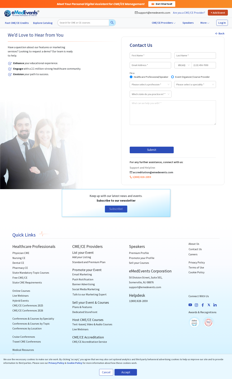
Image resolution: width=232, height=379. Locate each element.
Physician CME (20, 252)
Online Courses (21, 290)
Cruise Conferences (23, 336)
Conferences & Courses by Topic (31, 323)
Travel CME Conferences (26, 341)
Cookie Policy (196, 272)
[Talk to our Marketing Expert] (89, 294)
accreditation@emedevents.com (153, 172)
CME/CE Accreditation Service (89, 341)
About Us (194, 243)
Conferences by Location (27, 328)
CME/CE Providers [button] (164, 22)
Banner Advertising (83, 284)
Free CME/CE (19, 277)
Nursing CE (18, 257)
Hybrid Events (20, 300)
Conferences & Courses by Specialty (33, 318)
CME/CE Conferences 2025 (27, 305)
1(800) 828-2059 (141, 176)
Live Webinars (20, 295)
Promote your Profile (141, 257)
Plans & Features (82, 307)
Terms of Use (196, 267)
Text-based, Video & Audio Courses (92, 324)
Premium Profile (139, 252)
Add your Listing (81, 257)
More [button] (204, 22)
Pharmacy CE (20, 267)
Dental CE (18, 262)
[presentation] (156, 136)
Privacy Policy (197, 262)
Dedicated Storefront (84, 312)
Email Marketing (82, 274)
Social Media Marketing (86, 289)
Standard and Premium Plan (88, 262)
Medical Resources (23, 349)
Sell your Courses (139, 262)
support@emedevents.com (152, 12)
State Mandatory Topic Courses (30, 272)
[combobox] (149, 84)
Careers (193, 254)
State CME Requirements (27, 282)
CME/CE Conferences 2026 (27, 310)
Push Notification (82, 279)
